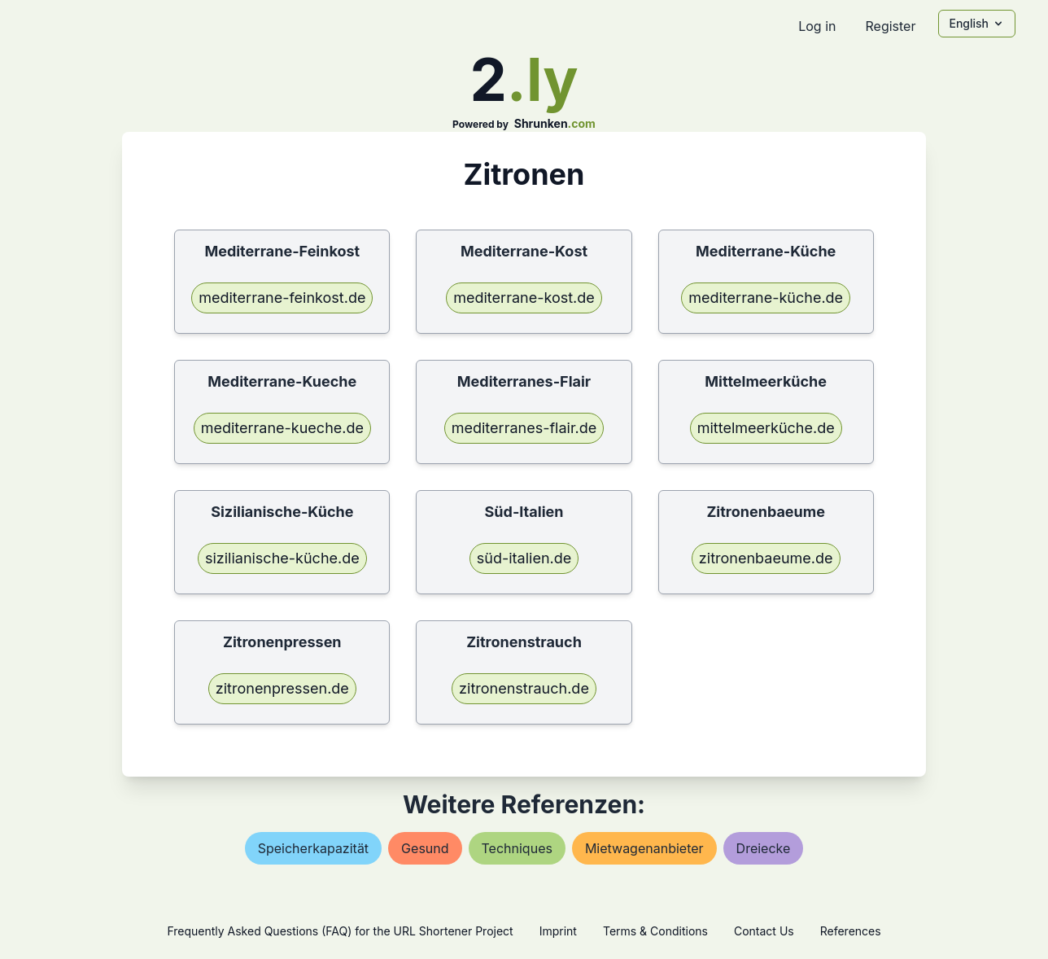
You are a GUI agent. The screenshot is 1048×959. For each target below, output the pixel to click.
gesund (424, 848)
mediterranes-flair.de (524, 427)
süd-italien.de (524, 558)
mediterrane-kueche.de (282, 427)
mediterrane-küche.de (765, 297)
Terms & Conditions (655, 931)
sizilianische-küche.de (282, 558)
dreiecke (763, 848)
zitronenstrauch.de (524, 688)
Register (890, 26)
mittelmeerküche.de (766, 427)
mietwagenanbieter (644, 848)
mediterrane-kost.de (524, 297)
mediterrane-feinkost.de (282, 297)
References (850, 931)
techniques (517, 848)
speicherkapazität (313, 848)
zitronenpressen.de (282, 688)
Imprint (558, 931)
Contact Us (764, 931)
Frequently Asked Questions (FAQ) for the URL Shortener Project (340, 931)
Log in (817, 26)
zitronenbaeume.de (766, 558)
